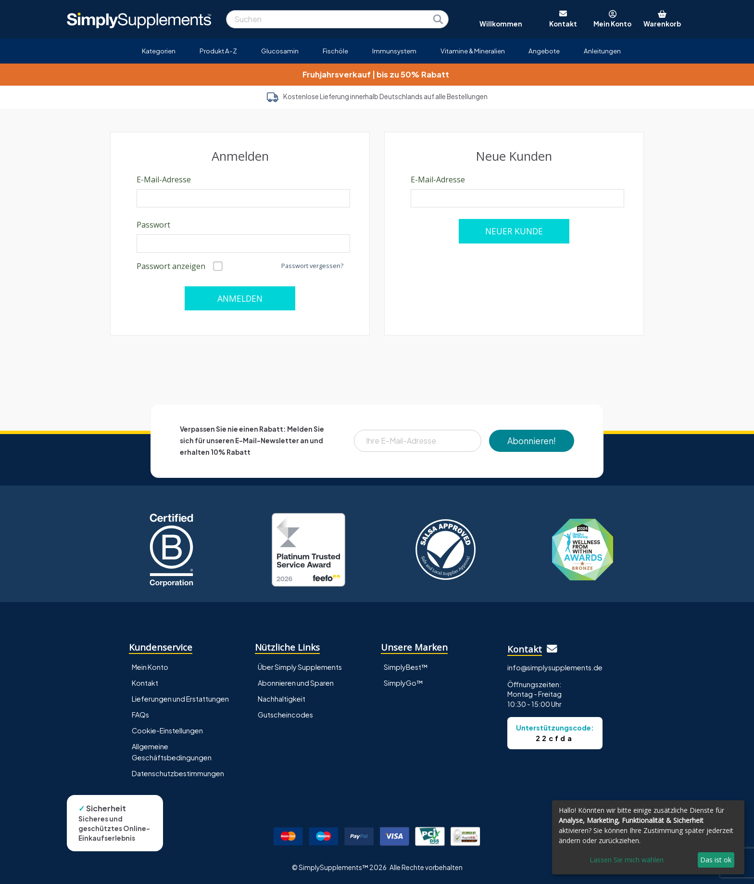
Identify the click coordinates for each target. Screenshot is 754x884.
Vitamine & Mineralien (472, 51)
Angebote (544, 51)
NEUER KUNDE (514, 231)
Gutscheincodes (285, 714)
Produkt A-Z (218, 51)
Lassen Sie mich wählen (627, 859)
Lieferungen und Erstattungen (180, 698)
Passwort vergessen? (312, 265)
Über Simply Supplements (300, 667)
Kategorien (159, 51)
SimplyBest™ (406, 667)
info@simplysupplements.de (555, 667)
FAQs (140, 714)
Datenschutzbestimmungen (178, 773)
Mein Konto (150, 667)
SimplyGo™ (403, 683)
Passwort (153, 224)
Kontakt (145, 683)
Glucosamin (280, 51)
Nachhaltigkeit (281, 698)
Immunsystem (394, 51)
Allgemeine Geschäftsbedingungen (172, 752)
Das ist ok (715, 859)
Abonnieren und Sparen (296, 683)
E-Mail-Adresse (164, 179)
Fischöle (335, 51)
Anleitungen (602, 51)
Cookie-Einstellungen (167, 730)
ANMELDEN (240, 298)
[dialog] (648, 837)
